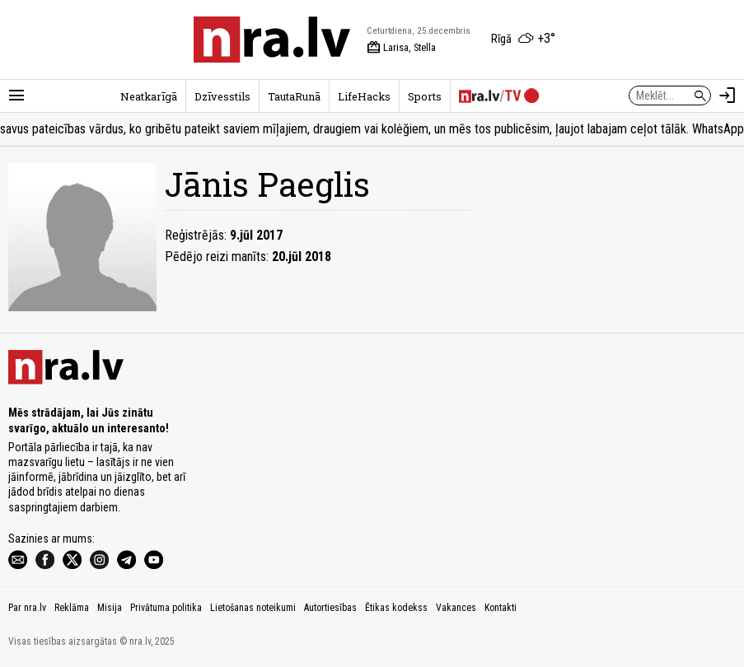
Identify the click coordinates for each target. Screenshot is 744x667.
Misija (109, 607)
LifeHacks (364, 96)
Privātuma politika (166, 607)
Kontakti (500, 607)
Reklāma (71, 607)
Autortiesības (330, 607)
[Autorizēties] (727, 95)
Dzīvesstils (222, 96)
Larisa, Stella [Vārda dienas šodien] (401, 48)
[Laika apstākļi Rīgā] (523, 39)
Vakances (456, 607)
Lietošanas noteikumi (253, 607)
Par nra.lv (27, 607)
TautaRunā (294, 96)
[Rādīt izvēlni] (16, 95)
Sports (425, 96)
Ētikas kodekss (396, 607)
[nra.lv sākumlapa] (272, 39)
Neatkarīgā (148, 96)
